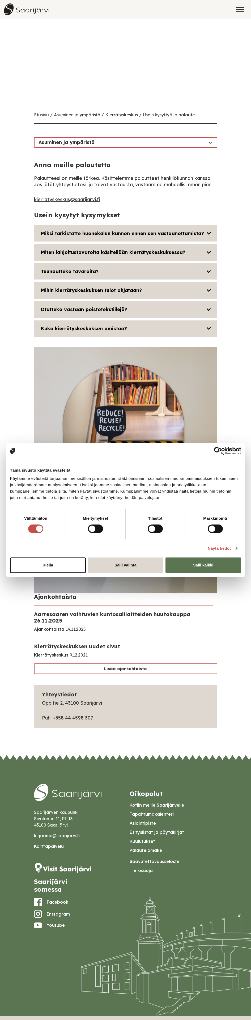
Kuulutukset (142, 841)
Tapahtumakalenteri (152, 814)
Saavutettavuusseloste (155, 861)
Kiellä (47, 565)
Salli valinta (125, 565)
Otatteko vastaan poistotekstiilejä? (84, 309)
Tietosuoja (141, 870)
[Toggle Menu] (240, 9)
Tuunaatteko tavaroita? (70, 271)
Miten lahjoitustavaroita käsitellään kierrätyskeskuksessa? (113, 252)
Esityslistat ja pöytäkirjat (157, 832)
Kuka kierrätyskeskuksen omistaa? (84, 328)
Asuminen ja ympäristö (77, 114)
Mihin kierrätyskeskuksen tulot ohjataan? (91, 290)
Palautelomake (146, 850)
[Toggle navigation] (210, 142)
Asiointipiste (143, 823)
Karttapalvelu (49, 846)
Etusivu (41, 114)
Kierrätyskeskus (121, 114)
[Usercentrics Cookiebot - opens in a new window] (218, 451)
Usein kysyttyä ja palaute (169, 114)
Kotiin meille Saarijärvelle (157, 805)
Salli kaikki (203, 565)
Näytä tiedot (219, 548)
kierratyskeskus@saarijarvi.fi (67, 199)
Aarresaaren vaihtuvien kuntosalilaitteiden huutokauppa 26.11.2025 (112, 617)
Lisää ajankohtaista (125, 668)
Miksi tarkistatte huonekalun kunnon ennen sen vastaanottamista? (122, 233)
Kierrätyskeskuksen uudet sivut (77, 646)
